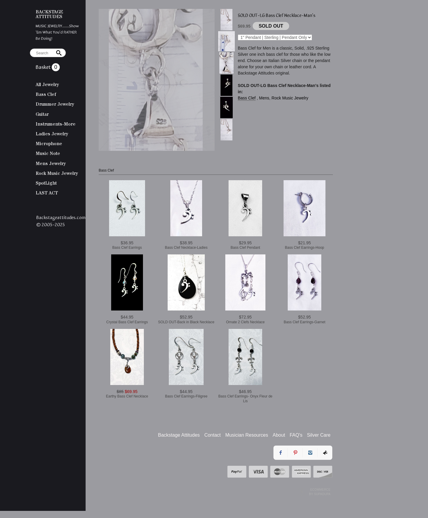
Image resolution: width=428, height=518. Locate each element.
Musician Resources (246, 435)
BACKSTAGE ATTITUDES (49, 14)
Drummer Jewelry (55, 104)
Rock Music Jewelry (57, 173)
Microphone (49, 143)
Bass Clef (46, 94)
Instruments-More (55, 124)
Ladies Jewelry (52, 134)
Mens (264, 98)
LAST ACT (47, 193)
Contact (212, 435)
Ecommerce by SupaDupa (320, 491)
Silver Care (319, 435)
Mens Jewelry (51, 163)
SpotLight (46, 183)
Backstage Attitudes (179, 435)
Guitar (42, 114)
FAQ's (295, 435)
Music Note (48, 153)
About (279, 435)
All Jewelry (47, 84)
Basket (44, 66)
